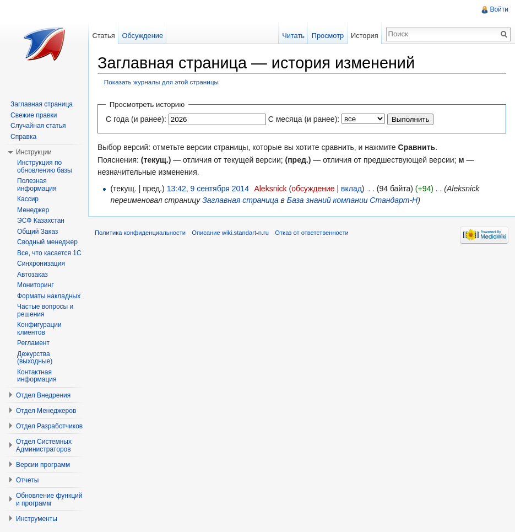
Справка (23, 137)
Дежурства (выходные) (34, 358)
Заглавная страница (240, 200)
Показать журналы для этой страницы (161, 81)
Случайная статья (38, 126)
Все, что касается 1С (49, 253)
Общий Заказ (37, 231)
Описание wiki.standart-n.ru (230, 232)
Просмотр (328, 35)
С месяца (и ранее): (304, 119)
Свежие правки (33, 115)
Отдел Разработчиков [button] (49, 426)
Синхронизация (41, 263)
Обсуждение (142, 35)
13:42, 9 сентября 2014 (208, 188)
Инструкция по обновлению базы (44, 166)
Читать (293, 35)
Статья (103, 35)
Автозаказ (32, 274)
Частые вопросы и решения (45, 310)
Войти (499, 9)
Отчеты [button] (27, 480)
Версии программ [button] (43, 465)
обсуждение (312, 188)
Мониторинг (35, 285)
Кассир (28, 199)
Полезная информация (37, 184)
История (364, 35)
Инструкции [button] (34, 152)
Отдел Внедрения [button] (43, 395)
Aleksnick (270, 188)
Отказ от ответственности (312, 232)
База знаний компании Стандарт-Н (352, 200)
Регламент (33, 343)
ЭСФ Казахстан (40, 220)
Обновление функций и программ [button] (49, 499)
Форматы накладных (48, 296)
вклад (351, 188)
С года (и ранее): (136, 119)
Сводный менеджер (47, 242)
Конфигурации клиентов (39, 328)
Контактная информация (37, 376)
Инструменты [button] (36, 519)
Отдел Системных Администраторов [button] (44, 445)
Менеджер (33, 210)
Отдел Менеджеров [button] (46, 411)
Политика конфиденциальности (140, 232)
